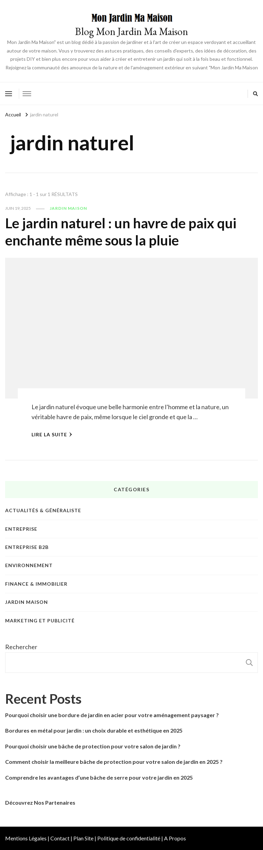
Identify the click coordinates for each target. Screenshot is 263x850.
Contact (60, 838)
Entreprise (21, 529)
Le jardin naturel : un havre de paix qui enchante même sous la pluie (120, 232)
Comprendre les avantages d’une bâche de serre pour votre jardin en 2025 (99, 777)
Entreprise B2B (27, 547)
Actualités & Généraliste (43, 510)
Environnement (29, 565)
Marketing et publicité (40, 620)
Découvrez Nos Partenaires (40, 802)
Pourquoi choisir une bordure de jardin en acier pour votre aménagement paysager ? (112, 715)
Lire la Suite (52, 434)
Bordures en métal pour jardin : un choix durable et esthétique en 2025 (94, 730)
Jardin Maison (68, 208)
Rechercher (21, 647)
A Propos (175, 838)
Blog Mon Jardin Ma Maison (131, 31)
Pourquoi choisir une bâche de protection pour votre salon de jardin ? (92, 746)
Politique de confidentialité (128, 838)
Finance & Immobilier (36, 584)
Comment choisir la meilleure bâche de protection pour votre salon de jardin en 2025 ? (114, 761)
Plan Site (83, 838)
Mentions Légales (26, 838)
